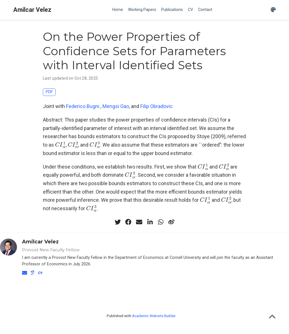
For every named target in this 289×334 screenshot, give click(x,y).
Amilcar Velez (32, 9)
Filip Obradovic (156, 106)
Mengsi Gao (115, 106)
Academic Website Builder (154, 315)
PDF (49, 91)
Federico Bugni (82, 106)
